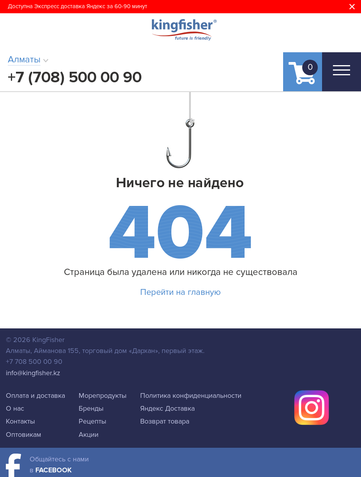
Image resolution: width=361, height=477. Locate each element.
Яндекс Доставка (167, 408)
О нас (15, 408)
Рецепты (92, 421)
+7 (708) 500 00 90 (75, 77)
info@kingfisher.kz (33, 373)
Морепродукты (103, 395)
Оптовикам (23, 434)
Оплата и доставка (35, 395)
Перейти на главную (180, 292)
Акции (89, 434)
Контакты (20, 421)
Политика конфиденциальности (190, 395)
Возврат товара (164, 421)
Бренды (91, 408)
